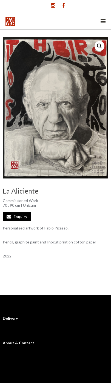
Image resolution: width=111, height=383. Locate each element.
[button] (99, 46)
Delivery (10, 318)
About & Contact (18, 343)
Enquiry (20, 216)
